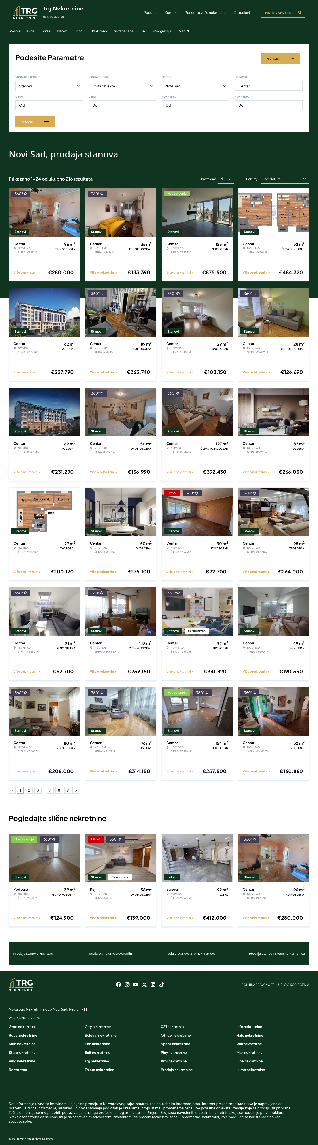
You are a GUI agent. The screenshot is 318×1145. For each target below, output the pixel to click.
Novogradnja (161, 31)
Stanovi (14, 31)
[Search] (300, 13)
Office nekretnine (176, 1032)
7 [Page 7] (50, 787)
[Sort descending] (230, 176)
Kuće (30, 31)
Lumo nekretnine (251, 1067)
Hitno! (78, 31)
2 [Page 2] (29, 787)
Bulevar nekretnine (101, 1032)
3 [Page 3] (38, 787)
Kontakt (171, 12)
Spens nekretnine (175, 1041)
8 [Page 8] (59, 787)
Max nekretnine (250, 1050)
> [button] (76, 787)
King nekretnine (22, 1058)
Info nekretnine (249, 1024)
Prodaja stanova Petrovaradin (109, 951)
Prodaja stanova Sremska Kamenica (277, 951)
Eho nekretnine (97, 1041)
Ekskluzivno (98, 31)
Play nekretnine (174, 1050)
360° (183, 31)
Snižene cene (123, 31)
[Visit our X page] (144, 982)
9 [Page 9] (68, 787)
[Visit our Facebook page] (118, 982)
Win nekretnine (249, 1041)
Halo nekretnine (250, 1032)
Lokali (46, 31)
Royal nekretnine (23, 1032)
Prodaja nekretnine (177, 1067)
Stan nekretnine (22, 1050)
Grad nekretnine (22, 1024)
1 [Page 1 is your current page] (20, 787)
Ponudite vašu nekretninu (206, 12)
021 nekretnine (173, 1024)
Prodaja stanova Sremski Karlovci (190, 951)
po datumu (273, 176)
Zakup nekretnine (99, 1067)
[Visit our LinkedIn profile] (153, 982)
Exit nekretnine (97, 1050)
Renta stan (18, 1067)
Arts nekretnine (174, 1058)
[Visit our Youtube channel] (135, 982)
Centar (244, 83)
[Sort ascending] (222, 176)
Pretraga (35, 119)
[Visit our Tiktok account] (161, 982)
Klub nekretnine (22, 1041)
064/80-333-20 (53, 17)
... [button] (44, 787)
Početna (151, 12)
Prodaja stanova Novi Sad (33, 951)
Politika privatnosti (258, 982)
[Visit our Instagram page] (127, 982)
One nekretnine (250, 1058)
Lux (142, 31)
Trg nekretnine (97, 1058)
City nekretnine (98, 1024)
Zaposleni (242, 12)
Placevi (62, 31)
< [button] (12, 787)
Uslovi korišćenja (293, 982)
